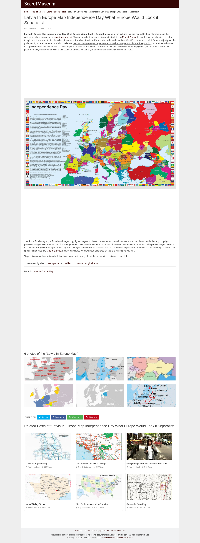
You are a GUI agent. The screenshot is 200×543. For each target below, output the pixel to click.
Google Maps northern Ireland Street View (147, 463)
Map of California (83, 467)
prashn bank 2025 (125, 538)
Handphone (53, 263)
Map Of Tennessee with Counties (92, 504)
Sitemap (78, 531)
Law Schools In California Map (90, 463)
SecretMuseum (39, 3)
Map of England (32, 467)
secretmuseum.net (63, 37)
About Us (121, 531)
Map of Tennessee (83, 508)
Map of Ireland (133, 467)
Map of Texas (31, 508)
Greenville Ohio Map (137, 504)
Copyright (98, 531)
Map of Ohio (132, 508)
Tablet (67, 263)
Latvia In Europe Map (42, 271)
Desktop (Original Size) (87, 263)
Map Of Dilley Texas (35, 504)
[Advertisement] (100, 75)
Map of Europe (30, 28)
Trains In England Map (36, 463)
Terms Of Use (109, 531)
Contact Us (88, 531)
